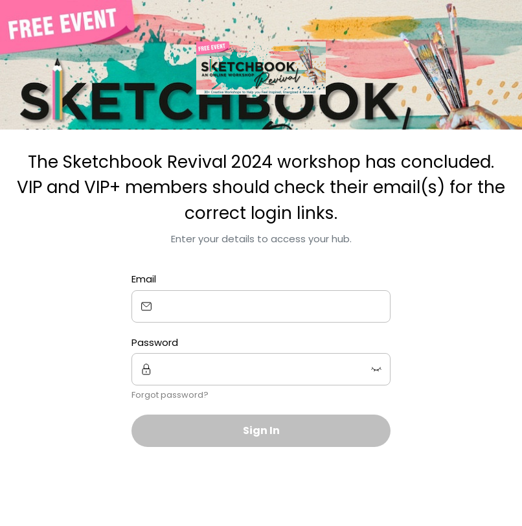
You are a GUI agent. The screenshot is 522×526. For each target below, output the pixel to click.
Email (143, 279)
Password (154, 342)
